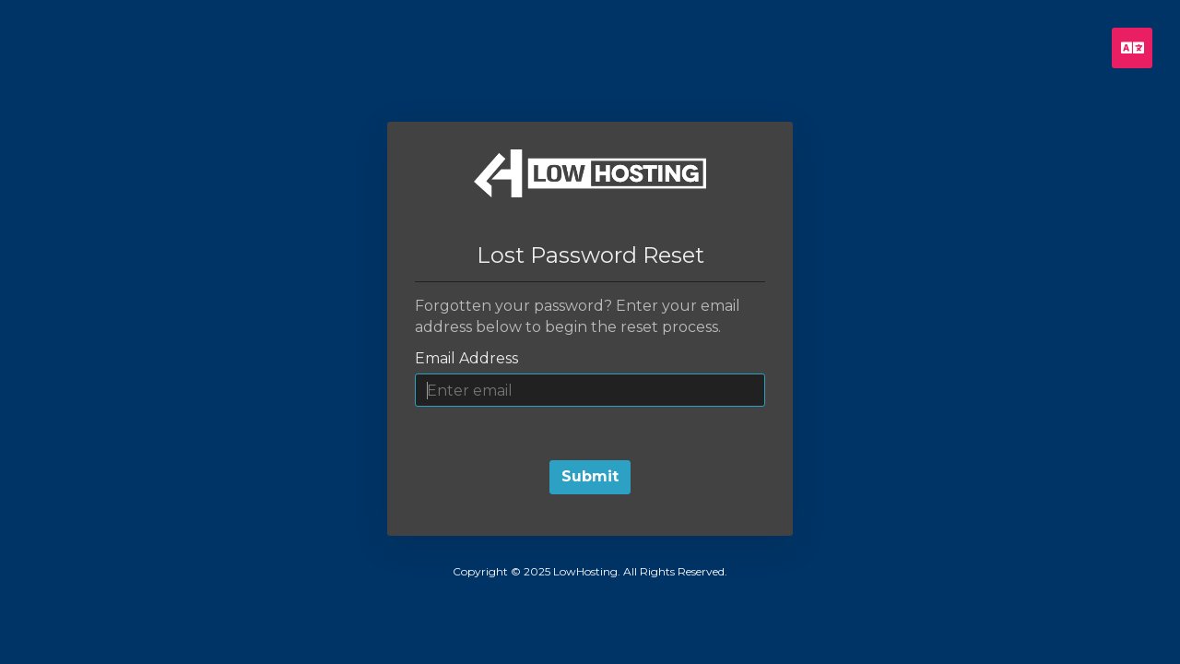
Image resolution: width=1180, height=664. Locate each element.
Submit (590, 476)
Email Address (466, 358)
